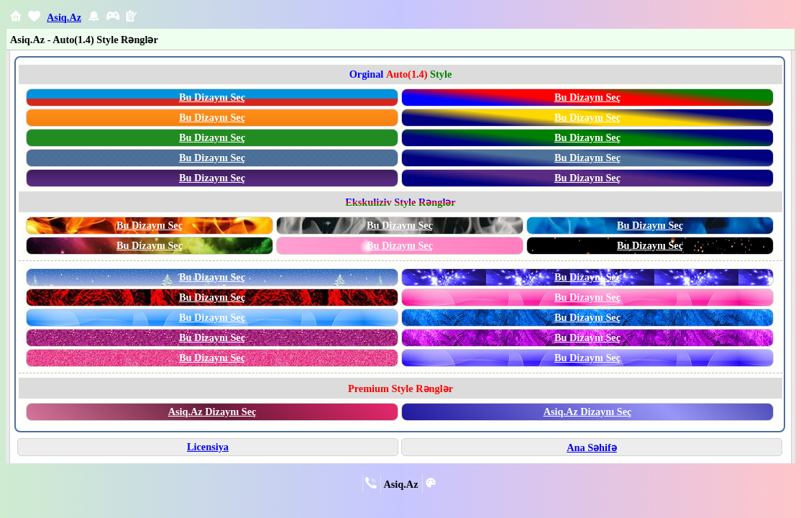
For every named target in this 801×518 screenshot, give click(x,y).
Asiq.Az (64, 17)
